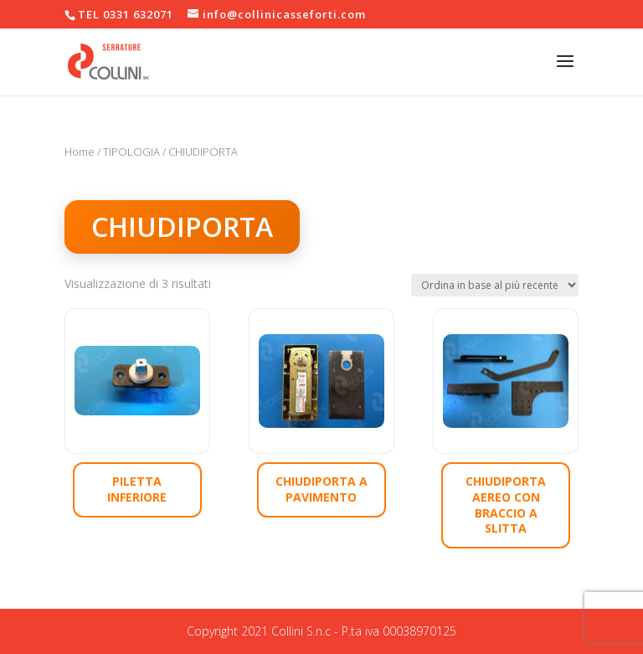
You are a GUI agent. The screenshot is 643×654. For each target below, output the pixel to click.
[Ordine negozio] (495, 285)
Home (79, 151)
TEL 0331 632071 (125, 14)
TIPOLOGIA (131, 151)
